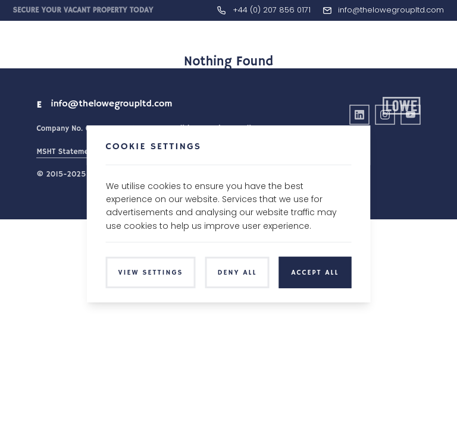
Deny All (237, 272)
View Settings (150, 272)
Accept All (315, 272)
